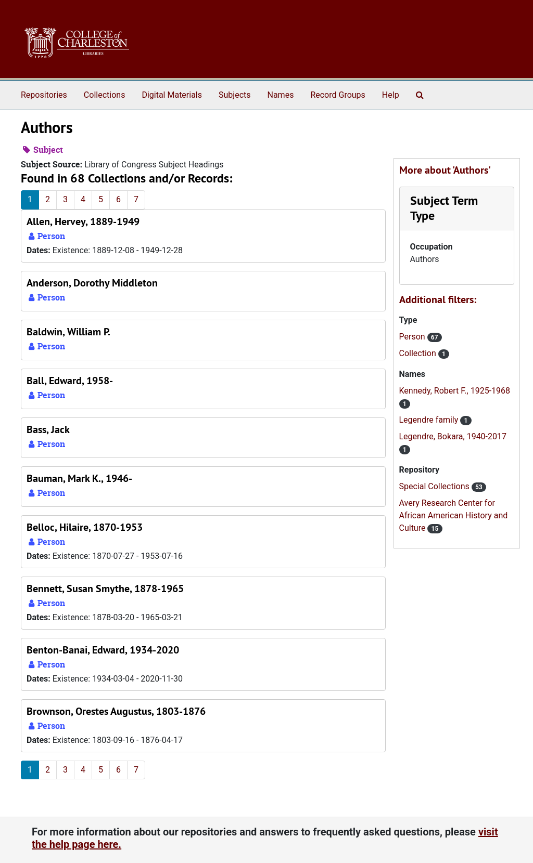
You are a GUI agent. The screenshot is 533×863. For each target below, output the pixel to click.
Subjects (234, 95)
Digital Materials (172, 95)
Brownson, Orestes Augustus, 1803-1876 (116, 711)
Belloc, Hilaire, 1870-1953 (85, 527)
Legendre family (430, 420)
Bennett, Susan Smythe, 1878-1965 (105, 588)
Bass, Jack (48, 429)
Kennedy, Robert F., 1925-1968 (455, 391)
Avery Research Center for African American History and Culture (453, 515)
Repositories (44, 95)
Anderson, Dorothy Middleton (92, 283)
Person (413, 337)
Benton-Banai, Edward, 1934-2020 (103, 650)
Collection (418, 353)
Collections (104, 95)
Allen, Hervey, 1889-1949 (83, 221)
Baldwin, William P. (68, 331)
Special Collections (435, 486)
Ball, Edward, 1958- (70, 380)
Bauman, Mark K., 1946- (79, 478)
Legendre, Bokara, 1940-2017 (453, 436)
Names (281, 95)
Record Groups (337, 95)
